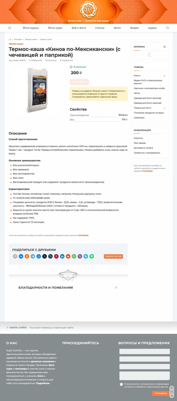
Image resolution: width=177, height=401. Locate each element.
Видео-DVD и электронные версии (148, 82)
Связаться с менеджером (147, 153)
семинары (21, 368)
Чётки (137, 93)
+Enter (84, 235)
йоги (40, 376)
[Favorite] (35, 60)
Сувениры (139, 117)
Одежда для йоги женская (147, 98)
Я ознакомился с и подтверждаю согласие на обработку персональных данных (146, 385)
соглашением (147, 384)
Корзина (138, 138)
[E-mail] (51, 60)
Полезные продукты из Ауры (149, 113)
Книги (137, 75)
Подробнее (42, 383)
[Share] (66, 60)
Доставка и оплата (143, 148)
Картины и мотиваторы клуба (149, 88)
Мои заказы (140, 143)
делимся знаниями (42, 361)
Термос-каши (16, 44)
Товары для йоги (142, 108)
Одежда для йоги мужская (147, 103)
